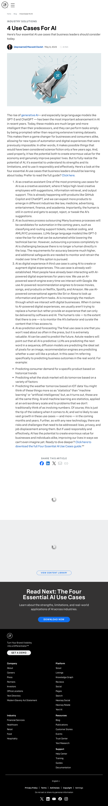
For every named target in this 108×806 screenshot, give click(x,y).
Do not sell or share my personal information (54, 792)
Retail (10, 729)
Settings (79, 788)
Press (9, 677)
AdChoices (55, 788)
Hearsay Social (63, 700)
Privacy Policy (31, 788)
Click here (68, 175)
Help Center (61, 753)
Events (59, 734)
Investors (11, 686)
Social (59, 686)
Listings (59, 672)
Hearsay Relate (63, 705)
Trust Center (62, 738)
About (10, 668)
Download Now (54, 619)
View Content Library (54, 573)
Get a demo (19, 652)
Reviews (60, 682)
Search (59, 695)
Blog (58, 720)
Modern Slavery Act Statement (22, 700)
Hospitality (12, 738)
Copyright (67, 788)
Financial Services (16, 720)
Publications (62, 724)
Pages (59, 691)
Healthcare (12, 724)
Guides (59, 763)
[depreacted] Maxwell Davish (28, 47)
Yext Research (62, 743)
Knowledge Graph (64, 677)
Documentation (63, 767)
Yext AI (59, 709)
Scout (58, 668)
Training (60, 758)
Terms (43, 788)
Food (9, 734)
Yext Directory (14, 695)
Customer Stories (64, 729)
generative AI (29, 115)
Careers (11, 672)
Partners (11, 682)
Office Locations (15, 691)
